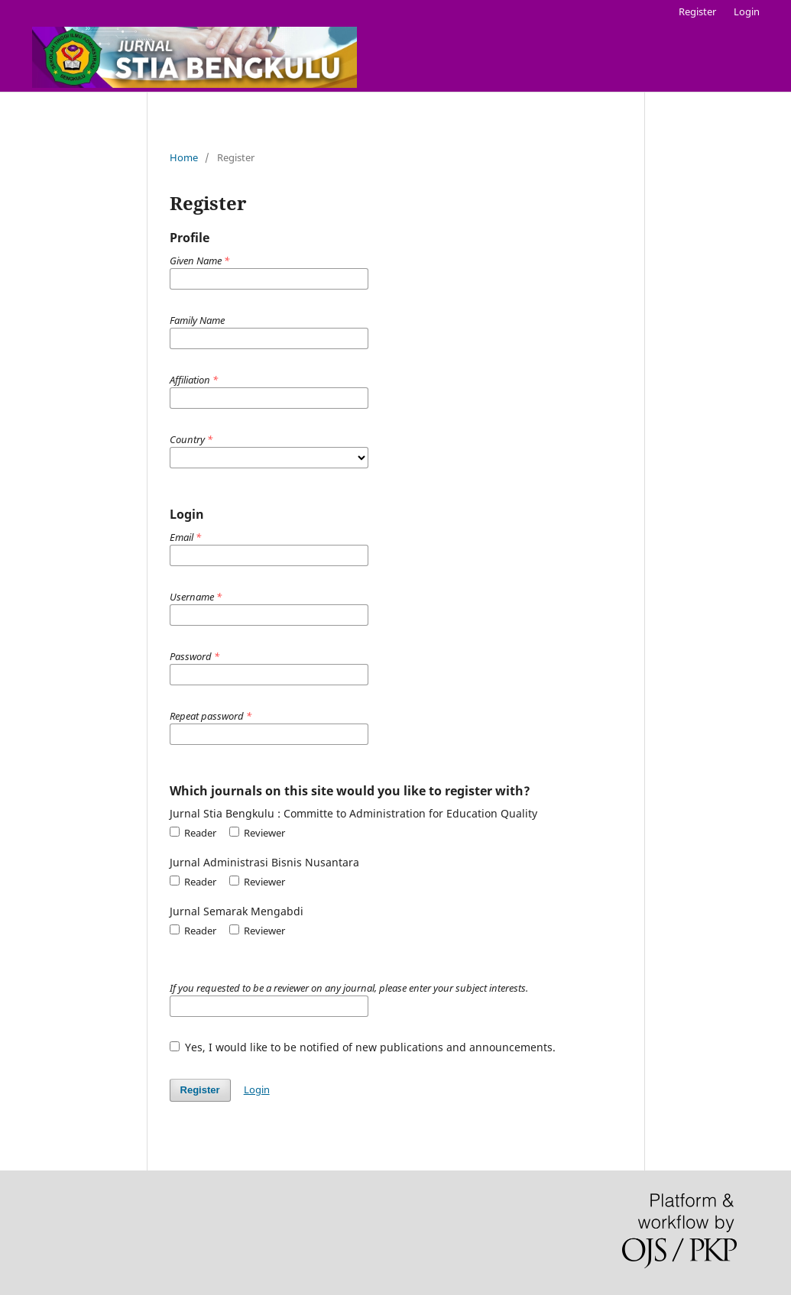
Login (747, 11)
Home (184, 157)
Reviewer (257, 833)
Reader (193, 833)
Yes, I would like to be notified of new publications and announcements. (363, 1047)
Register (697, 11)
